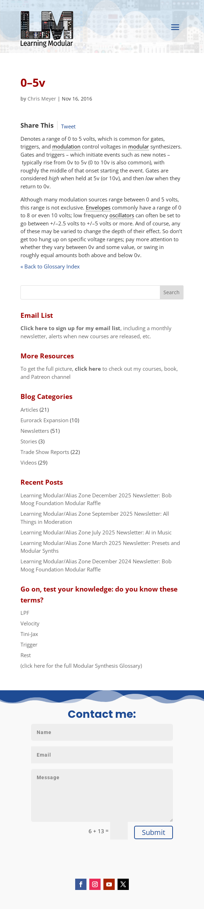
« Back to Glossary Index (50, 266)
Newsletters (34, 430)
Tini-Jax (29, 633)
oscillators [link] (121, 215)
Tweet (68, 126)
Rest (25, 655)
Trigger (28, 644)
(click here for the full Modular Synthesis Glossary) (81, 665)
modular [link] (138, 146)
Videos (28, 462)
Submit (153, 832)
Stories (28, 441)
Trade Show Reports (44, 451)
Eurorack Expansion (44, 420)
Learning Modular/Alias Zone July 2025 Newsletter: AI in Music (96, 532)
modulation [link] (66, 146)
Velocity (30, 623)
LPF (24, 612)
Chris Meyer (42, 98)
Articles (29, 409)
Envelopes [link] (98, 207)
